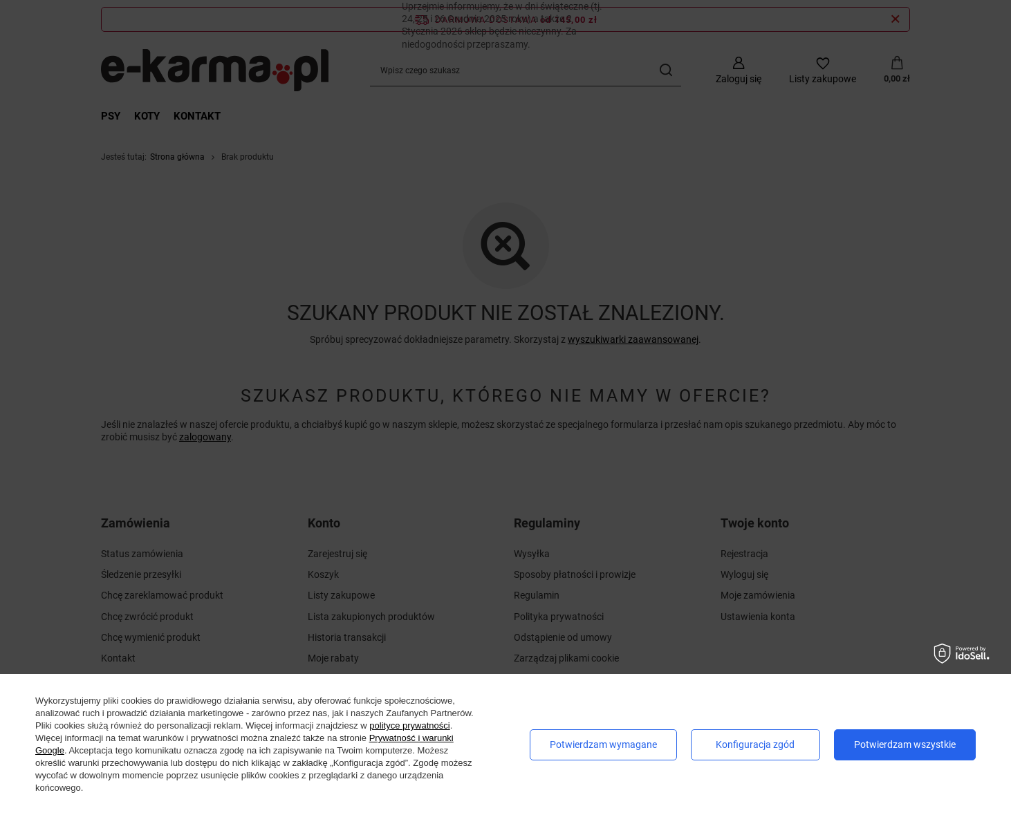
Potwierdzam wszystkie (905, 744)
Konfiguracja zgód (755, 744)
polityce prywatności (409, 725)
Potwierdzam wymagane (603, 744)
